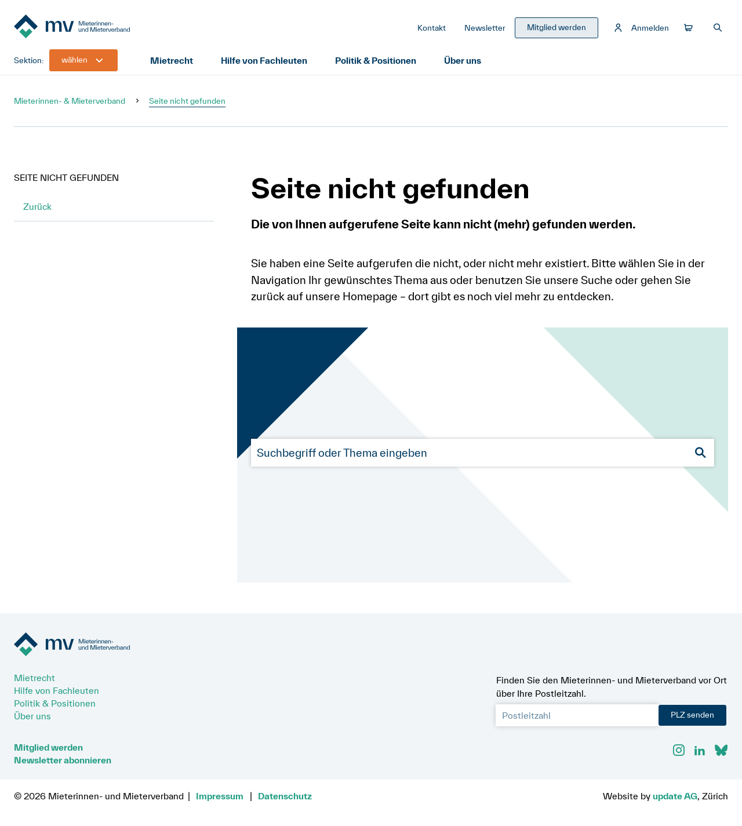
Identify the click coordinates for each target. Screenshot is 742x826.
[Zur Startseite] (101, 27)
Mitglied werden (48, 747)
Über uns (462, 60)
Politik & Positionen (375, 60)
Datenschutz (285, 796)
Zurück (37, 206)
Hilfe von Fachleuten (264, 60)
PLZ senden (692, 714)
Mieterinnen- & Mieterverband (69, 100)
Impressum (219, 796)
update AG (675, 796)
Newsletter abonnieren (62, 760)
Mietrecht (171, 60)
